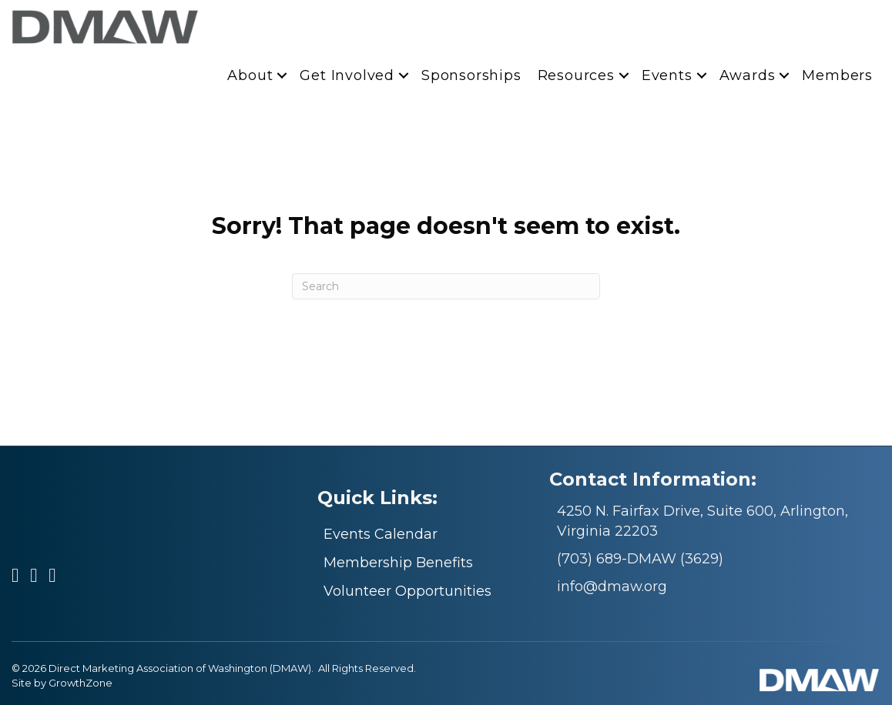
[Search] (446, 286)
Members (837, 75)
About (250, 75)
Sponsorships (471, 75)
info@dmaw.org (612, 586)
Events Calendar (381, 534)
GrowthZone (80, 683)
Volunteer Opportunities (407, 591)
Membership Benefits (398, 562)
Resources (576, 75)
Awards (747, 75)
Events (667, 75)
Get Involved (347, 75)
